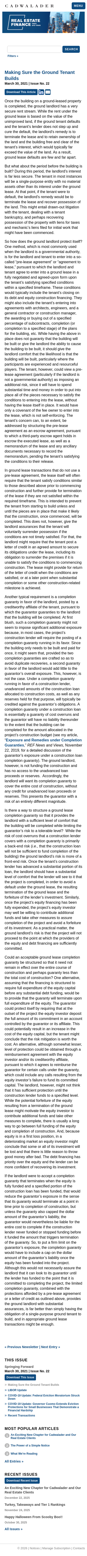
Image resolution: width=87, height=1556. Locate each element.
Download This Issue (20, 1377)
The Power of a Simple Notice (30, 1445)
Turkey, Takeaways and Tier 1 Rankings (35, 1504)
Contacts (79, 1548)
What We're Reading (24, 1453)
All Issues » (14, 1529)
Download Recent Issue (22, 1480)
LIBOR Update (17, 1390)
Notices (35, 1548)
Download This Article (21, 92)
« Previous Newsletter (22, 1347)
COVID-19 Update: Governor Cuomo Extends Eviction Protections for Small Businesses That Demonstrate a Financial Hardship (43, 1407)
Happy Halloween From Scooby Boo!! (34, 1517)
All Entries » (14, 1461)
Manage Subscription (56, 1548)
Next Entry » (50, 1347)
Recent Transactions (21, 1415)
